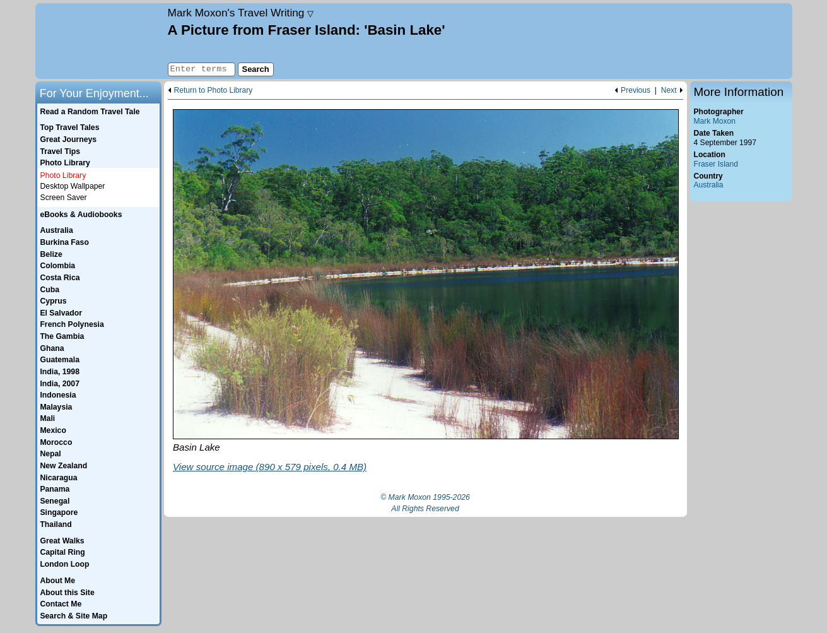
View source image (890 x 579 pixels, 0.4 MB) (270, 466)
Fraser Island (716, 164)
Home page (99, 41)
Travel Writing (241, 12)
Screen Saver (63, 197)
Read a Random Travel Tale (89, 111)
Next (669, 90)
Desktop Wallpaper (72, 186)
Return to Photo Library (213, 90)
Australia (709, 184)
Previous (635, 90)
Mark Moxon (715, 121)
